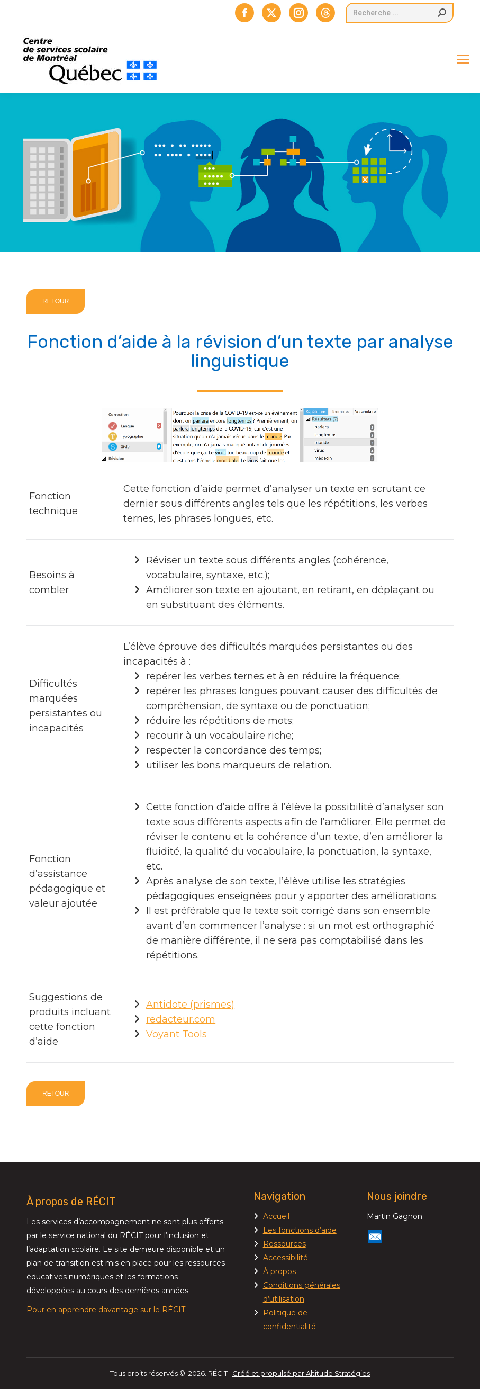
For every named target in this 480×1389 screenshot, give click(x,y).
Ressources (284, 1244)
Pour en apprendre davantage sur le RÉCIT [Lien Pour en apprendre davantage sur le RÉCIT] (105, 1309)
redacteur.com (180, 1019)
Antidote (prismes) (190, 1004)
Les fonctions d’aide (300, 1230)
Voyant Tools (176, 1034)
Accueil (276, 1216)
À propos (279, 1271)
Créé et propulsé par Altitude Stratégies (301, 1373)
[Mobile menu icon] (463, 59)
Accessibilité (285, 1257)
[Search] (399, 13)
